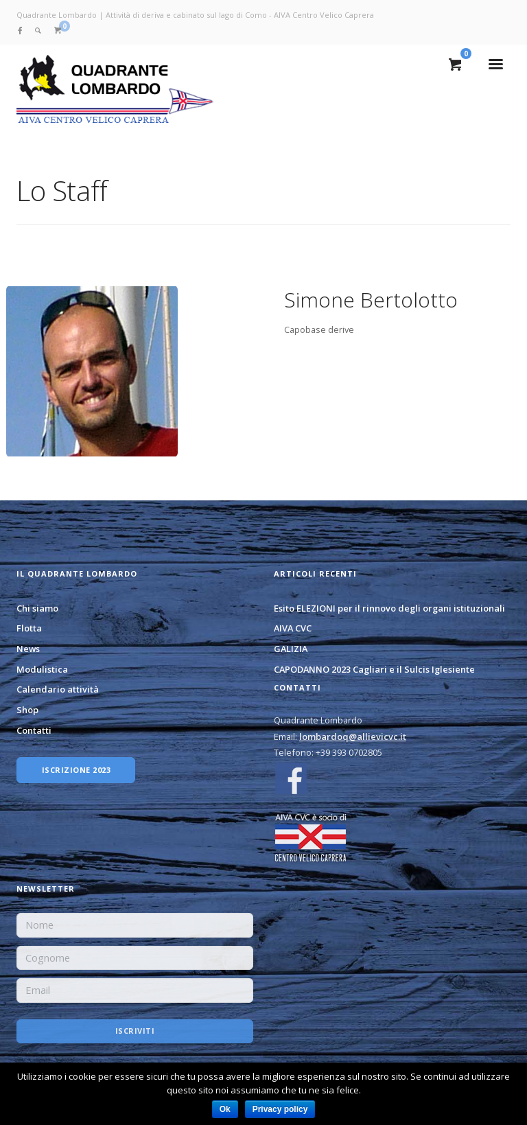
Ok (225, 1109)
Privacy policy (280, 1109)
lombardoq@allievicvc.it (352, 736)
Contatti (33, 730)
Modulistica (42, 669)
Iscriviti (135, 1030)
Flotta (29, 628)
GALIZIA (290, 648)
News (28, 648)
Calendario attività (57, 689)
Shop (27, 710)
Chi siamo (37, 608)
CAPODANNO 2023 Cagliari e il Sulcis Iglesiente (374, 669)
